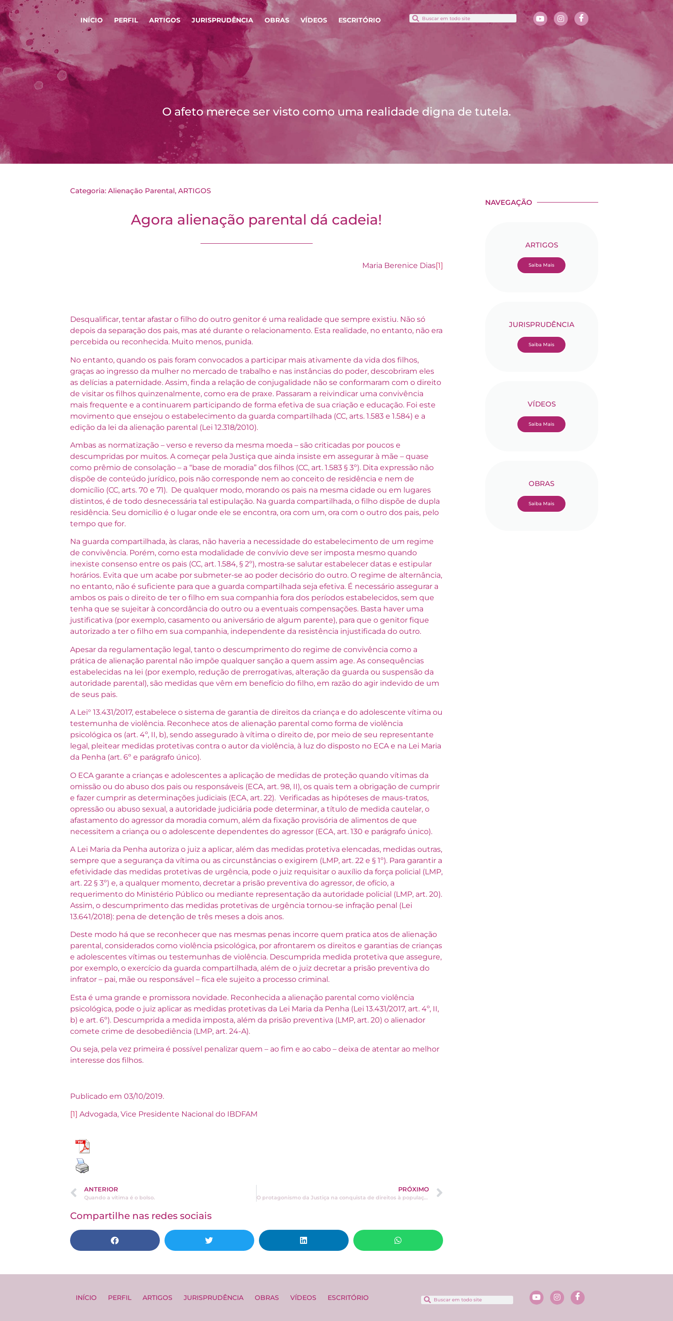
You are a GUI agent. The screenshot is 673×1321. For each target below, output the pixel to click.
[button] (115, 1240)
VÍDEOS (314, 20)
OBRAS (277, 20)
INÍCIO (91, 20)
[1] (439, 265)
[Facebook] (581, 19)
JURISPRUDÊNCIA (222, 20)
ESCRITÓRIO (359, 20)
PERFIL (126, 20)
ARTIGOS (164, 20)
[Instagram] (561, 19)
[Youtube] (540, 19)
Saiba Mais (541, 265)
